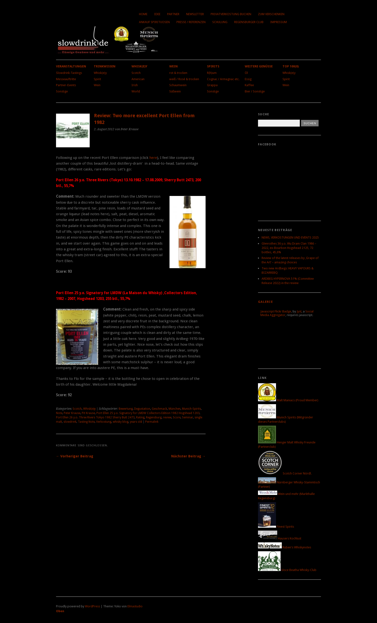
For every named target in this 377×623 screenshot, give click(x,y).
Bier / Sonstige (255, 91)
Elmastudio (135, 606)
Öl (246, 73)
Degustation (142, 408)
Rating (140, 417)
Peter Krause (72, 413)
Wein (97, 85)
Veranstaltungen (71, 66)
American (138, 79)
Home (143, 14)
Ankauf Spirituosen (154, 22)
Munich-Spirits (191, 408)
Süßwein (175, 91)
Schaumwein (178, 85)
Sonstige (62, 91)
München (175, 408)
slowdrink (69, 421)
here (153, 158)
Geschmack (159, 408)
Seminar (187, 417)
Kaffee (249, 85)
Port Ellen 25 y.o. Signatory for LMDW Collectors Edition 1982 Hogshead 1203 (148, 413)
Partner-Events (66, 85)
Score (177, 417)
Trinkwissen (104, 66)
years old (136, 421)
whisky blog (120, 421)
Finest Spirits (276, 526)
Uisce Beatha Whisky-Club (287, 570)
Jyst (299, 311)
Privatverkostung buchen (231, 14)
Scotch (136, 73)
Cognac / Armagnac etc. (223, 79)
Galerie (265, 302)
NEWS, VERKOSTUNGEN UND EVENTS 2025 (290, 237)
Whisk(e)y (100, 73)
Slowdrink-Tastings (69, 73)
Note (59, 413)
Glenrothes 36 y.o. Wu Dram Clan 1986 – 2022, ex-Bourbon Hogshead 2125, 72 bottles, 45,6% (289, 248)
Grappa (212, 85)
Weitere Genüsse (259, 66)
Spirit (97, 79)
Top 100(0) (291, 66)
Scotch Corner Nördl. (285, 473)
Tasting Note (86, 421)
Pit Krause (88, 413)
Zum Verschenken (271, 14)
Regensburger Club (249, 22)
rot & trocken (178, 73)
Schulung (219, 22)
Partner (173, 14)
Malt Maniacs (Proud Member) (288, 400)
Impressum (278, 22)
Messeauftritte (66, 79)
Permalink (151, 421)
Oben (60, 611)
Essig (248, 79)
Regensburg (154, 417)
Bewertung (126, 408)
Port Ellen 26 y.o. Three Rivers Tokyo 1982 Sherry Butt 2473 (95, 417)
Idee (157, 14)
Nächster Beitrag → (188, 456)
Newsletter (195, 14)
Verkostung (103, 421)
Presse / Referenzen (191, 22)
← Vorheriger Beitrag (74, 456)
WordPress (92, 606)
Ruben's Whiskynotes (284, 547)
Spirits (213, 66)
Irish (135, 85)
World (136, 91)
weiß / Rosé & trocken (184, 79)
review (167, 417)
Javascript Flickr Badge (275, 311)
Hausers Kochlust (279, 538)
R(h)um (212, 73)
